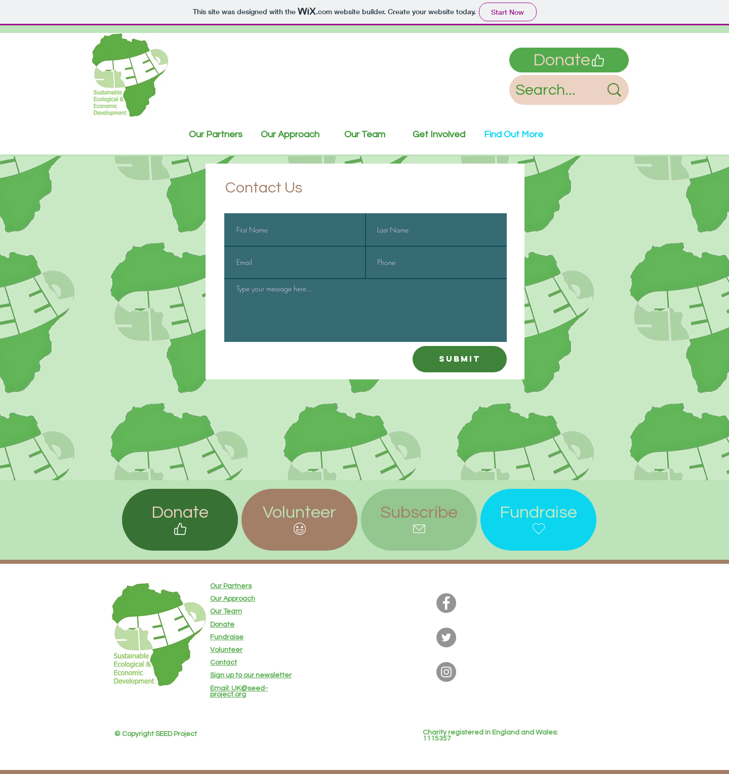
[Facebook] (446, 603)
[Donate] (569, 60)
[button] (299, 520)
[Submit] (460, 359)
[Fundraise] (538, 520)
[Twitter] (446, 637)
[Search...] (550, 90)
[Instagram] (446, 672)
